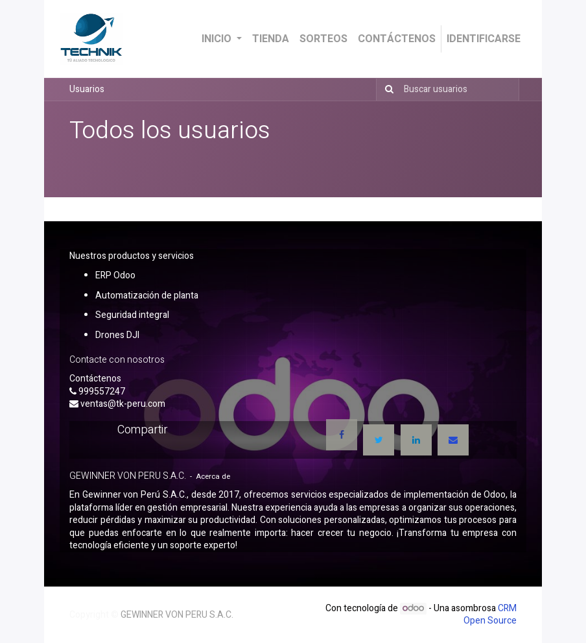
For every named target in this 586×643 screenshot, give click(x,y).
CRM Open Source (490, 614)
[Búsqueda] (387, 90)
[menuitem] (270, 39)
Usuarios (86, 89)
